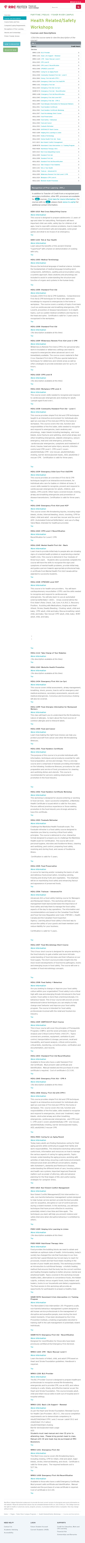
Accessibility (8, 1532)
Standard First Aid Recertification (52, 161)
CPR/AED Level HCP (47, 68)
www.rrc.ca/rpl (69, 201)
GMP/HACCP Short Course (49, 129)
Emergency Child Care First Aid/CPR (53, 81)
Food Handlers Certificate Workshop (52, 109)
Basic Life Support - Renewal (50, 55)
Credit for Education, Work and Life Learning (68, 1527)
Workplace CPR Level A (48, 177)
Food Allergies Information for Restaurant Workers (57, 103)
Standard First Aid (47, 154)
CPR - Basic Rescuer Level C (50, 58)
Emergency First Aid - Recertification (53, 90)
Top (32, 234)
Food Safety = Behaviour (49, 119)
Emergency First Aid (47, 84)
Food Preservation (46, 116)
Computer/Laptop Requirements (14, 25)
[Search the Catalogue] (63, 7)
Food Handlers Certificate (49, 106)
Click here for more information (62, 198)
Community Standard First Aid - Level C (54, 74)
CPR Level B (45, 61)
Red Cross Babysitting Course (50, 151)
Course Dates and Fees (11, 21)
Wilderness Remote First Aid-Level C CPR (54, 173)
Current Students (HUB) (40, 1529)
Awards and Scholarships (12, 32)
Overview (7, 14)
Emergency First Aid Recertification (53, 93)
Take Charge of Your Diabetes (50, 164)
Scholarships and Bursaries (67, 1534)
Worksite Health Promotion (49, 180)
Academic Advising (11, 1529)
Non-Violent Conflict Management (52, 141)
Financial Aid (62, 1531)
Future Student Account (39, 1526)
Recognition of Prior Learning (13, 28)
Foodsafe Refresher (47, 125)
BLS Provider (45, 52)
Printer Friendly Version (11, 35)
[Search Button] (78, 7)
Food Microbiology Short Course (51, 113)
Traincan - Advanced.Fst (49, 170)
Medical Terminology (47, 135)
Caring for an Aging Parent (49, 71)
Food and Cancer (46, 122)
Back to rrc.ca (75, 1)
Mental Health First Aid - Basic (51, 138)
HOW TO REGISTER (12, 43)
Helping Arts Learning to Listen (51, 132)
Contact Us (8, 1526)
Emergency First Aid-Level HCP (51, 97)
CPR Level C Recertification (50, 65)
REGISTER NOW (10, 49)
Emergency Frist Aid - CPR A (50, 100)
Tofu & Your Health (47, 167)
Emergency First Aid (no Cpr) (51, 87)
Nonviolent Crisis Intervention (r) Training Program (57, 145)
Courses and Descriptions (12, 18)
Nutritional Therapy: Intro (49, 148)
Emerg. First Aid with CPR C (50, 77)
